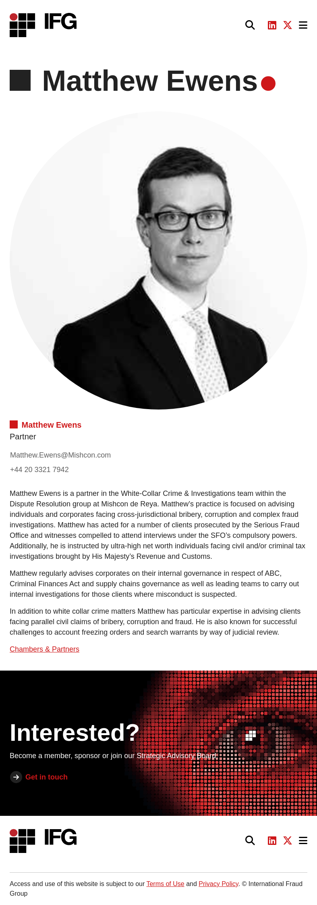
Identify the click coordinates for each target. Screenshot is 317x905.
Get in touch (46, 777)
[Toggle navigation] (303, 25)
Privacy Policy (218, 883)
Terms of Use (165, 883)
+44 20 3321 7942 (39, 470)
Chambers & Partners (44, 649)
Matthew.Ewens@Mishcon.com (60, 455)
